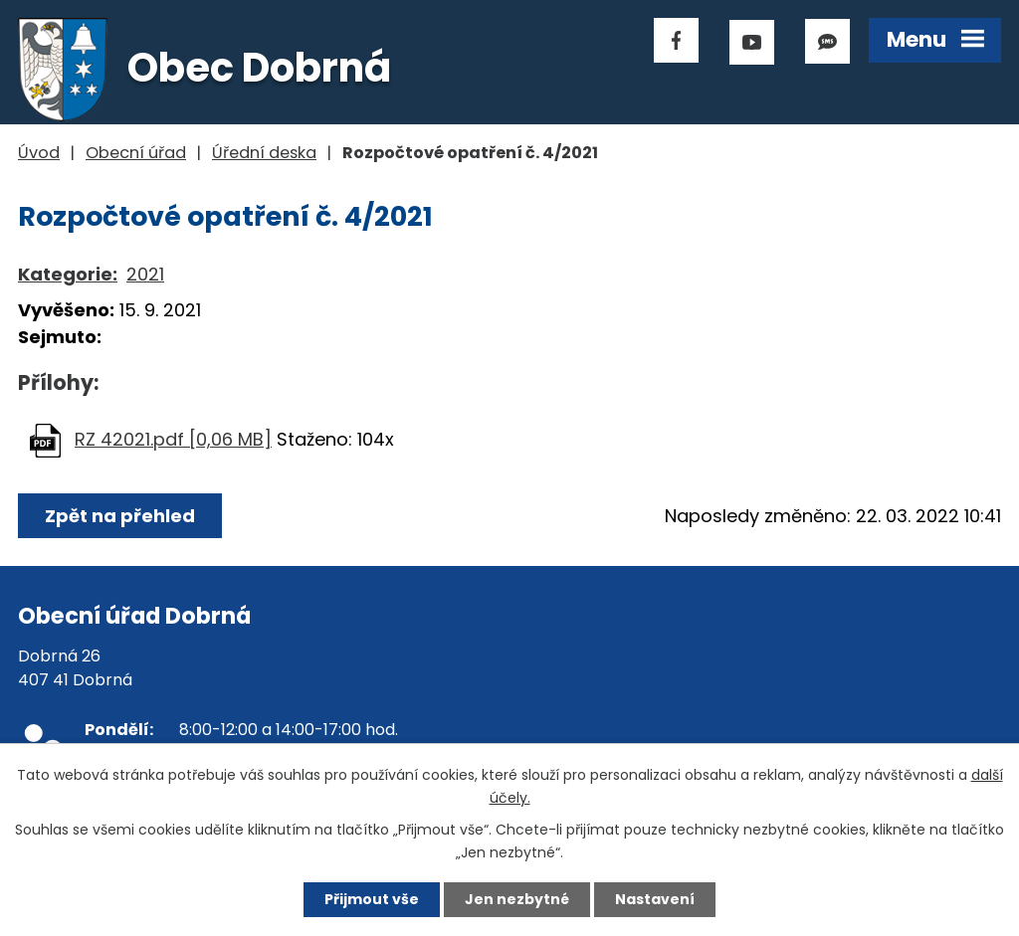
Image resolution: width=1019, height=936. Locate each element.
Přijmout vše (371, 899)
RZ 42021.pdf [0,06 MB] (173, 439)
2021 (145, 274)
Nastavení (655, 899)
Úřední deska (264, 152)
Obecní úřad (136, 152)
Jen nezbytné (517, 899)
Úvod (39, 152)
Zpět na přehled (120, 515)
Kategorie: (67, 274)
